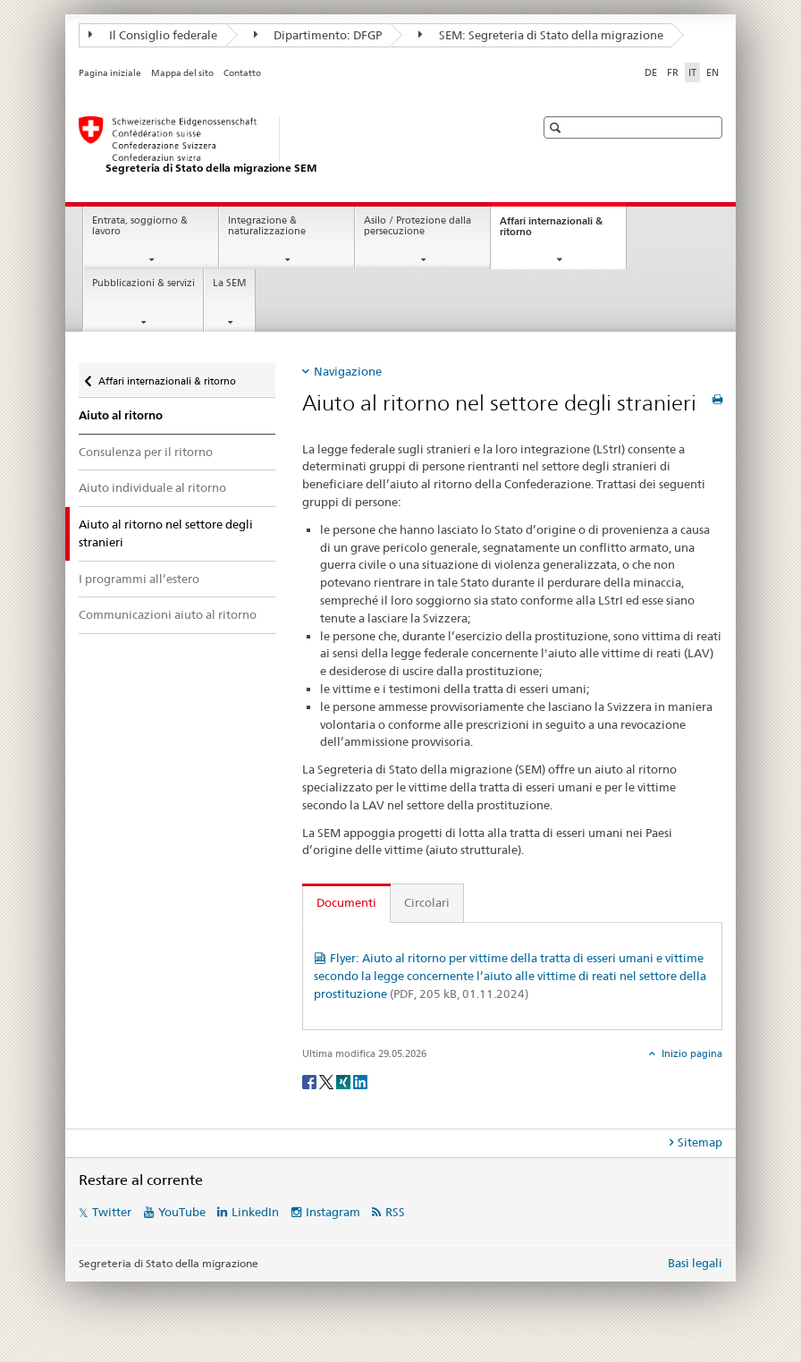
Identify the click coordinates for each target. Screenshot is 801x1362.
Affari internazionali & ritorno (551, 232)
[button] (557, 127)
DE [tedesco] (651, 72)
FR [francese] (673, 72)
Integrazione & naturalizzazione (267, 226)
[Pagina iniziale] (289, 145)
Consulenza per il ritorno (146, 451)
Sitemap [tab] (700, 1142)
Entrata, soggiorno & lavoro (140, 226)
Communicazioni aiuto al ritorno (168, 614)
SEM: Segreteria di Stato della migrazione (540, 35)
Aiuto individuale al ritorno (152, 487)
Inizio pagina (690, 1053)
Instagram (333, 1212)
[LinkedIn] (360, 1080)
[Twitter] (327, 1080)
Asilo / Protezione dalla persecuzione (417, 226)
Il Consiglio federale (153, 35)
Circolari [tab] (427, 902)
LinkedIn (255, 1212)
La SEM (230, 283)
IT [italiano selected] (692, 72)
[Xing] (344, 1080)
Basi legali (695, 1263)
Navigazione (348, 371)
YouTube (182, 1212)
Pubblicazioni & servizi (143, 283)
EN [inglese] (712, 72)
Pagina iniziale (110, 73)
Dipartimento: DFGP (318, 35)
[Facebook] (310, 1080)
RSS (395, 1212)
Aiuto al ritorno (121, 415)
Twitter (111, 1212)
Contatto (242, 73)
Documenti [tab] (346, 902)
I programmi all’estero (139, 578)
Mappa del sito (182, 73)
